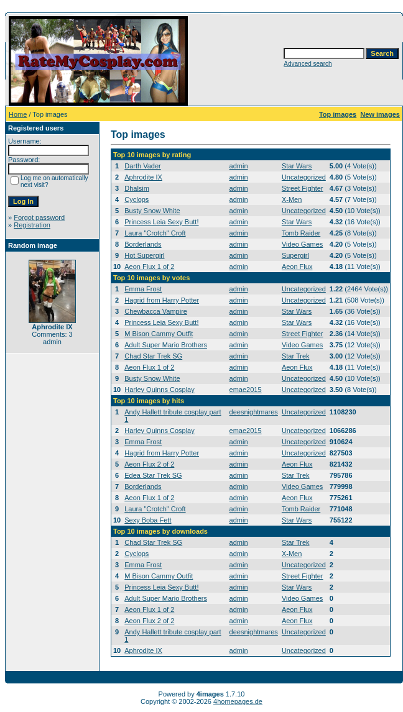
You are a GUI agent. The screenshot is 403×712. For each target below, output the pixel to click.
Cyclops (136, 199)
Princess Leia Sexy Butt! (161, 222)
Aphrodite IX (143, 177)
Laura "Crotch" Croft (154, 233)
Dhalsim (136, 188)
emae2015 (245, 389)
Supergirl (295, 255)
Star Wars (297, 166)
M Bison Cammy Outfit (158, 333)
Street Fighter (302, 188)
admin (238, 166)
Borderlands (142, 244)
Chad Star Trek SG (153, 356)
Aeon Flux (297, 266)
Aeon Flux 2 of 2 (149, 464)
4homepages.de (237, 701)
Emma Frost (143, 289)
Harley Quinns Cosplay (159, 389)
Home (18, 114)
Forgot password (39, 217)
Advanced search (307, 63)
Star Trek (296, 356)
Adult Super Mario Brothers (165, 345)
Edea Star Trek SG (153, 475)
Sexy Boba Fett (147, 520)
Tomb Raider (301, 233)
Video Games (302, 244)
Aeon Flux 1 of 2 (149, 266)
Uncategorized (304, 177)
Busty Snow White (152, 210)
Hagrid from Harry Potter (161, 300)
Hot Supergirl (144, 255)
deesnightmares (253, 412)
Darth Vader (142, 166)
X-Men (292, 199)
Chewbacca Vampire (155, 311)
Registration (32, 225)
